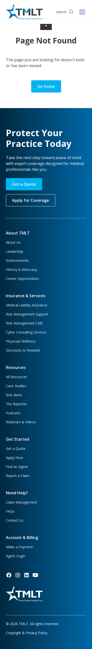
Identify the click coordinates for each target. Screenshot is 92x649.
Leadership (14, 251)
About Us (13, 242)
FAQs (10, 511)
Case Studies (16, 386)
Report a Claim (17, 475)
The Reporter (16, 404)
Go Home (46, 86)
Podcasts (13, 413)
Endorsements (17, 260)
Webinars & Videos (21, 422)
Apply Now (14, 457)
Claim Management (21, 502)
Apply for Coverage (30, 200)
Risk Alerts (14, 395)
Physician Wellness (21, 341)
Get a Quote (24, 184)
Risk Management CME (24, 323)
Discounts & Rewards (23, 350)
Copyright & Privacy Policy (26, 632)
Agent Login (15, 556)
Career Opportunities (22, 278)
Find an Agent (17, 466)
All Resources (16, 377)
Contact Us (15, 520)
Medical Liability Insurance (26, 305)
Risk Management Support (27, 314)
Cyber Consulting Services (26, 332)
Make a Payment (19, 547)
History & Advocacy (21, 269)
